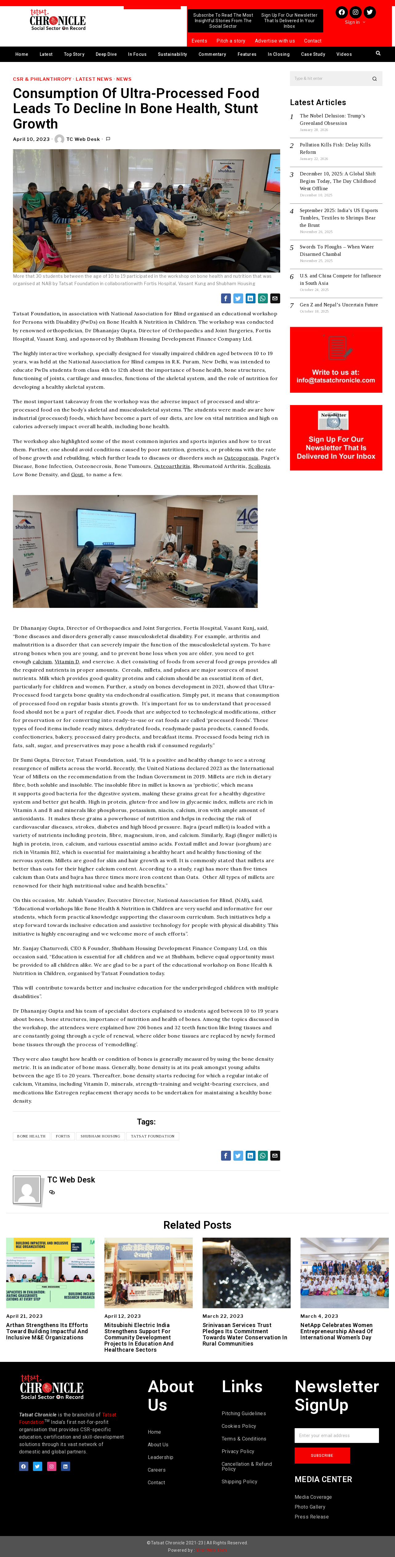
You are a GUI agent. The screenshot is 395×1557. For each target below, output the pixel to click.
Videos (344, 54)
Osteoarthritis (172, 466)
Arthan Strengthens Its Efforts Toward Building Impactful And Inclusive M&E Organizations (47, 1331)
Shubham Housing (101, 1136)
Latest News (94, 79)
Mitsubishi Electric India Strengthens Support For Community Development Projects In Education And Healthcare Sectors (139, 1337)
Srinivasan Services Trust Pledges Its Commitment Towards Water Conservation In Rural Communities (245, 1334)
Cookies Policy (239, 1426)
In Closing (279, 54)
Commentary (212, 54)
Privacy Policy (238, 1451)
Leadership (161, 1457)
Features (247, 54)
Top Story (74, 54)
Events (199, 41)
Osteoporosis (241, 458)
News (124, 79)
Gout (77, 474)
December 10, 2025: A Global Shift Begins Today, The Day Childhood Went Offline (338, 181)
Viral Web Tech (211, 1550)
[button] (375, 78)
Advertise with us (275, 41)
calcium (42, 661)
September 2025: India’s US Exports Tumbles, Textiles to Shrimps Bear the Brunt (339, 218)
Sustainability (172, 54)
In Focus (137, 54)
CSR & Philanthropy (42, 79)
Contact (313, 41)
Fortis (63, 1136)
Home (21, 54)
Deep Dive (106, 54)
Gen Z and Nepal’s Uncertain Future (339, 304)
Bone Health (32, 1136)
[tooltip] (226, 298)
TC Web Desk (77, 139)
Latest (46, 54)
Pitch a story (231, 41)
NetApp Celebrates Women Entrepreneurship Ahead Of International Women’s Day (336, 1331)
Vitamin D (67, 661)
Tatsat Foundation (153, 1136)
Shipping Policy (240, 1482)
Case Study (313, 54)
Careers (157, 1470)
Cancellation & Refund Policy (247, 1466)
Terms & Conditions (244, 1439)
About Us (158, 1445)
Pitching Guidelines (244, 1413)
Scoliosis (259, 466)
